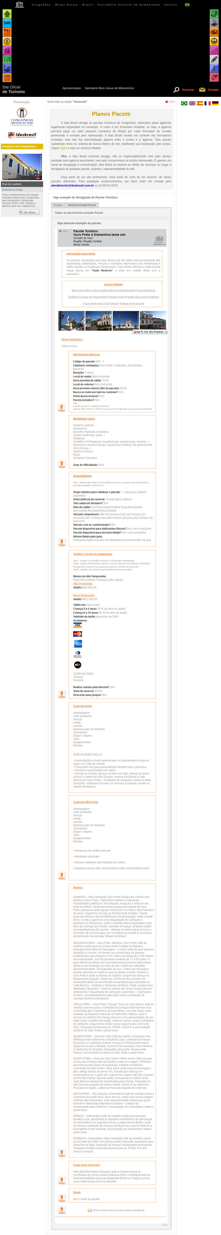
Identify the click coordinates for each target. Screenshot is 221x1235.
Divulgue (58, 205)
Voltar (171, 101)
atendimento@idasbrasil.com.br (72, 185)
